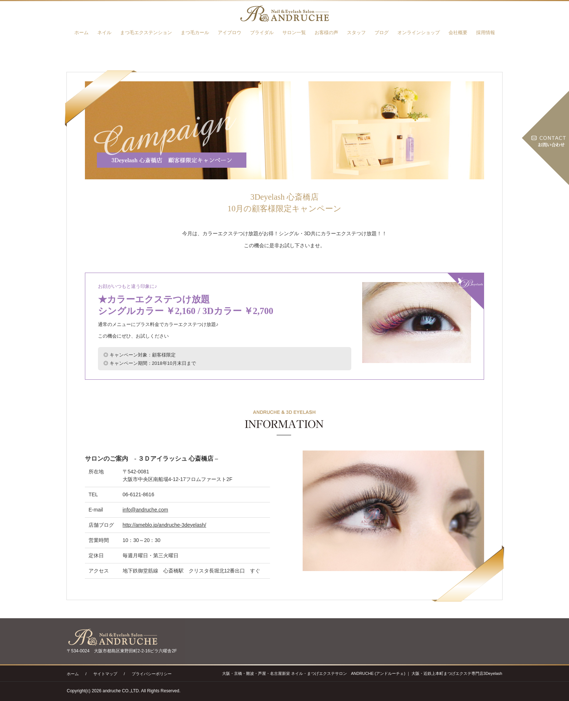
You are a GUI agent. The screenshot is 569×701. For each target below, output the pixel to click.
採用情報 (485, 32)
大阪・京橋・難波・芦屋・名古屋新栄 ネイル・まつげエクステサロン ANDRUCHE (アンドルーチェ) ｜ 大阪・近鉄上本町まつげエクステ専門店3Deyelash (362, 673)
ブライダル (262, 32)
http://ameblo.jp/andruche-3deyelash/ (164, 525)
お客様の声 (326, 32)
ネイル (104, 32)
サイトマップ (105, 674)
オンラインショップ (418, 32)
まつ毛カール (195, 32)
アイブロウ (229, 32)
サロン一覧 (294, 32)
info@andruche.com (145, 510)
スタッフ (356, 32)
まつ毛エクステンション (146, 32)
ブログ (381, 32)
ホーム (81, 32)
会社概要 (458, 32)
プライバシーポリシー (152, 674)
